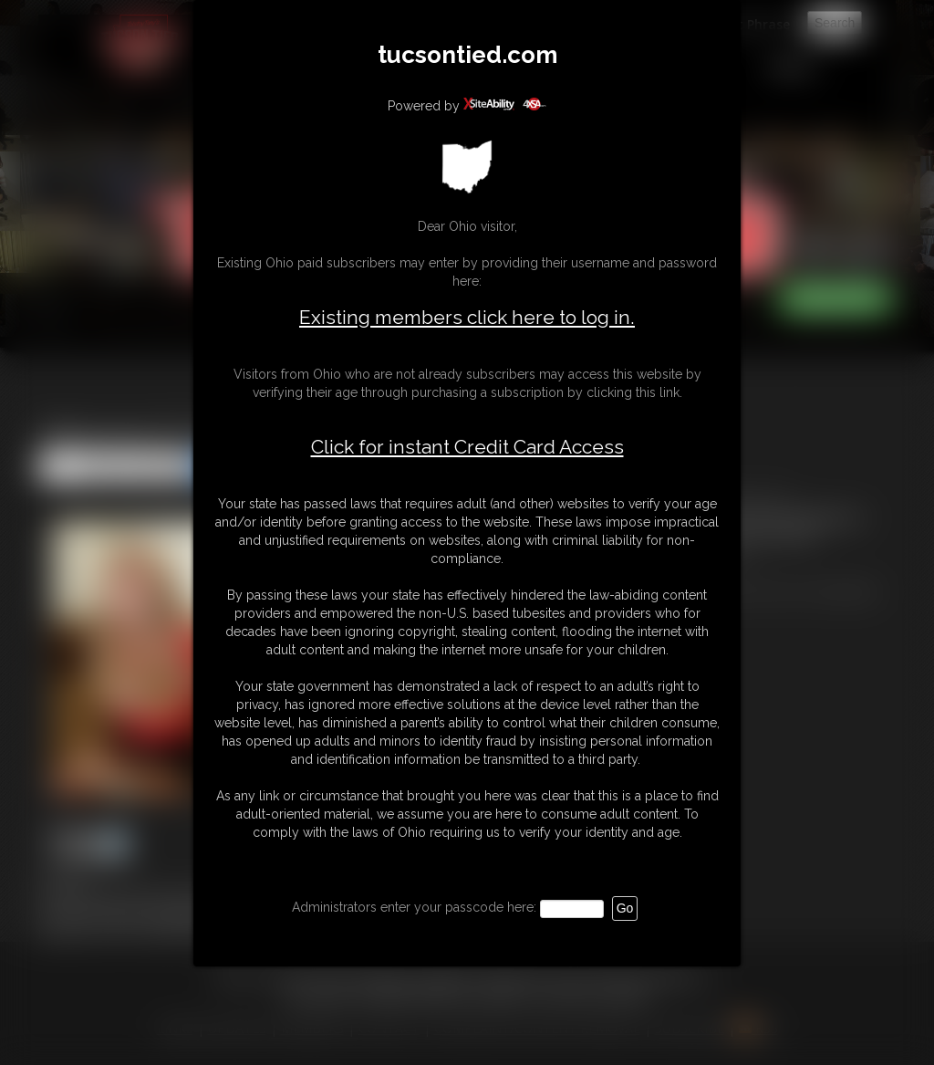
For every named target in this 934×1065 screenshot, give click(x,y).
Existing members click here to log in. (467, 317)
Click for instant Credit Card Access (467, 447)
